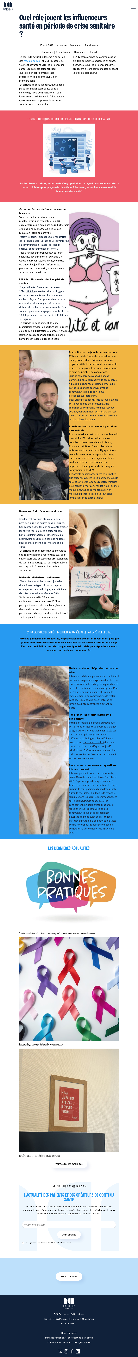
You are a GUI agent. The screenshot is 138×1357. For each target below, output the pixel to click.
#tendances (80, 52)
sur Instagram (88, 395)
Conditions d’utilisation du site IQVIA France (69, 1342)
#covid (93, 52)
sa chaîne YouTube (104, 777)
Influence (61, 45)
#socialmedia (63, 52)
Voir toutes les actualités (69, 1164)
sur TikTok (101, 411)
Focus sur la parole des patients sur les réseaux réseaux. (41, 1044)
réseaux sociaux (32, 61)
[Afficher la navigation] (133, 7)
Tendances (75, 45)
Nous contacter (69, 1276)
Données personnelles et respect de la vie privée (69, 1337)
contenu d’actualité (93, 742)
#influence (47, 52)
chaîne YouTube (41, 593)
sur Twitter (51, 248)
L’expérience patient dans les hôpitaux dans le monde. (39, 1156)
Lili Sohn (30, 291)
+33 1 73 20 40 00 (69, 1323)
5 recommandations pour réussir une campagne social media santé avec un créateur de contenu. (57, 933)
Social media (91, 45)
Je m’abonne (69, 1234)
